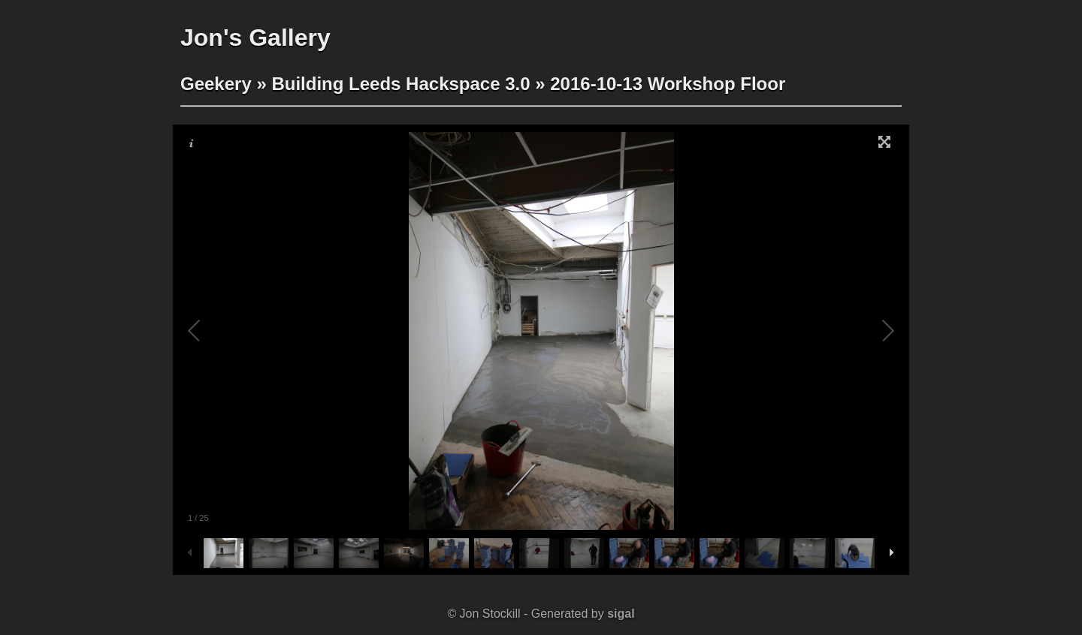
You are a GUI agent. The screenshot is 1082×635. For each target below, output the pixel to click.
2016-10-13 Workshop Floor (667, 84)
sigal (620, 613)
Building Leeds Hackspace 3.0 (400, 84)
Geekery (216, 84)
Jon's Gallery (255, 37)
